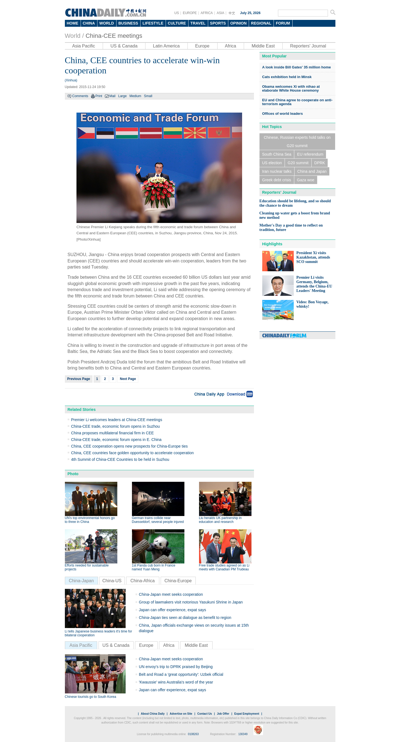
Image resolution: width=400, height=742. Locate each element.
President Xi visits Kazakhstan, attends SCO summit (313, 257)
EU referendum (310, 154)
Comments (80, 96)
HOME (72, 23)
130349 (242, 734)
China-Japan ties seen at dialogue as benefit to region (185, 617)
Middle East (263, 46)
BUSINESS (128, 23)
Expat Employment (246, 713)
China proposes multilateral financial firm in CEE (112, 433)
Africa (230, 46)
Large (122, 96)
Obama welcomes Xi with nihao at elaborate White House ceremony (291, 88)
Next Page (128, 379)
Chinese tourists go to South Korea (90, 697)
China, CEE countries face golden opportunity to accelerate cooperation (132, 453)
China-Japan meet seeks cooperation (171, 594)
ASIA (220, 13)
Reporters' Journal (308, 46)
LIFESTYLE (152, 23)
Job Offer (223, 713)
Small (148, 96)
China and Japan (312, 171)
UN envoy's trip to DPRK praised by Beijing (176, 666)
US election (272, 163)
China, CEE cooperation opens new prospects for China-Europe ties (129, 446)
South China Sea (277, 154)
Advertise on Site (181, 713)
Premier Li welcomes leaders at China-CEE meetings (116, 419)
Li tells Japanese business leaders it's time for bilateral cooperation (98, 633)
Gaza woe (305, 180)
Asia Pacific (83, 46)
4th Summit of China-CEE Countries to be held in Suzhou (120, 459)
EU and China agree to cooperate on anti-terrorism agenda (297, 102)
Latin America (166, 46)
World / (74, 35)
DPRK (319, 163)
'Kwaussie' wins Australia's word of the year (176, 682)
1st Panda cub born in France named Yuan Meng (153, 567)
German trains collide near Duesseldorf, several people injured (158, 520)
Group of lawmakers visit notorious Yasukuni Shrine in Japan (191, 602)
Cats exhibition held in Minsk (287, 77)
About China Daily (153, 713)
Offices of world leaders (282, 113)
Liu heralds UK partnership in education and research (220, 520)
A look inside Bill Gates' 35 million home (296, 67)
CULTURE (177, 23)
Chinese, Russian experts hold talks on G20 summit (297, 141)
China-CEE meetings (114, 35)
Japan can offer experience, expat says (172, 610)
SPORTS (218, 23)
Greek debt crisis (276, 180)
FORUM (283, 23)
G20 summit (298, 163)
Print (99, 96)
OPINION (238, 23)
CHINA (89, 23)
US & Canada (123, 46)
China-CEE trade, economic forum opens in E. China (116, 439)
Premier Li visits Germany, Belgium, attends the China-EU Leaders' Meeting (314, 284)
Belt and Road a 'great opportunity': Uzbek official (181, 674)
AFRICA (207, 13)
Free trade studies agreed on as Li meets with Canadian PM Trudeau (224, 567)
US (176, 13)
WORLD (106, 23)
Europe (202, 46)
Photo (73, 474)
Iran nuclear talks (277, 171)
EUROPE (190, 13)
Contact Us (204, 713)
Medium (135, 96)
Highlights (272, 243)
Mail (112, 96)
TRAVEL (198, 23)
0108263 (193, 734)
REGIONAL (261, 23)
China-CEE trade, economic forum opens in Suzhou (115, 426)
